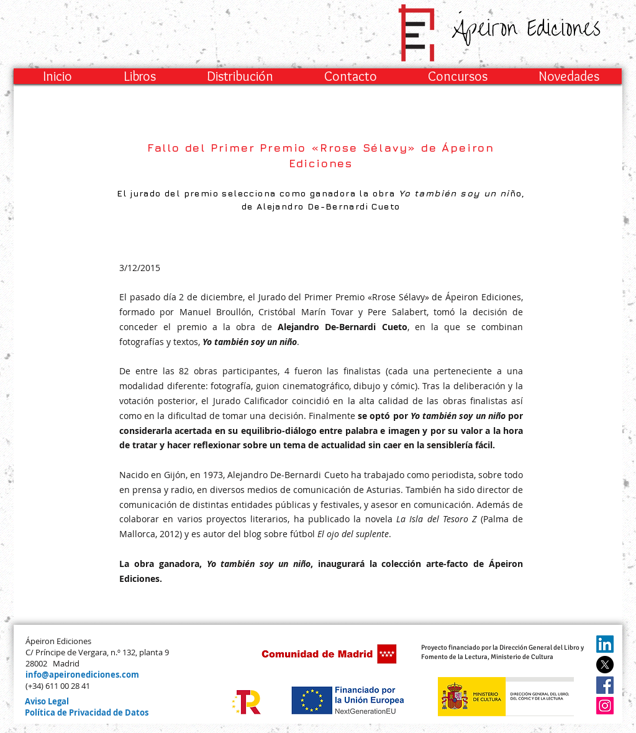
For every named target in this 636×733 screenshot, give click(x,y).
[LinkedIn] (605, 644)
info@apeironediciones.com (82, 674)
